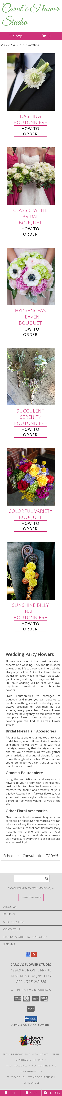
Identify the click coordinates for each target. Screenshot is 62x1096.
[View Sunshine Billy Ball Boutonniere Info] (31, 570)
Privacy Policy (16, 1077)
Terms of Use (31, 1082)
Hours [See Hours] (52, 1093)
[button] (31, 1019)
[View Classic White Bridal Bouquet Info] (31, 176)
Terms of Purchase (40, 1077)
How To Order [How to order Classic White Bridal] (30, 231)
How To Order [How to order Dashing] (30, 131)
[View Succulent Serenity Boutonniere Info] (31, 376)
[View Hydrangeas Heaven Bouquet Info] (31, 276)
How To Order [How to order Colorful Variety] (30, 526)
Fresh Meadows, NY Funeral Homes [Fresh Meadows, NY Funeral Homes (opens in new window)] (26, 1054)
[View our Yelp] (34, 956)
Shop (15, 36)
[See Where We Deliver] (31, 897)
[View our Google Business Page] (28, 956)
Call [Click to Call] (10, 1093)
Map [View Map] (31, 1093)
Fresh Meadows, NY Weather (24, 1065)
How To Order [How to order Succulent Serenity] (30, 432)
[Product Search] (32, 878)
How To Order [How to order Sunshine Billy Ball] (30, 626)
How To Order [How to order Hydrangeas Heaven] (30, 331)
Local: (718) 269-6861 (31, 981)
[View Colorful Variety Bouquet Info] (31, 476)
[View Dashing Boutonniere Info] (31, 82)
